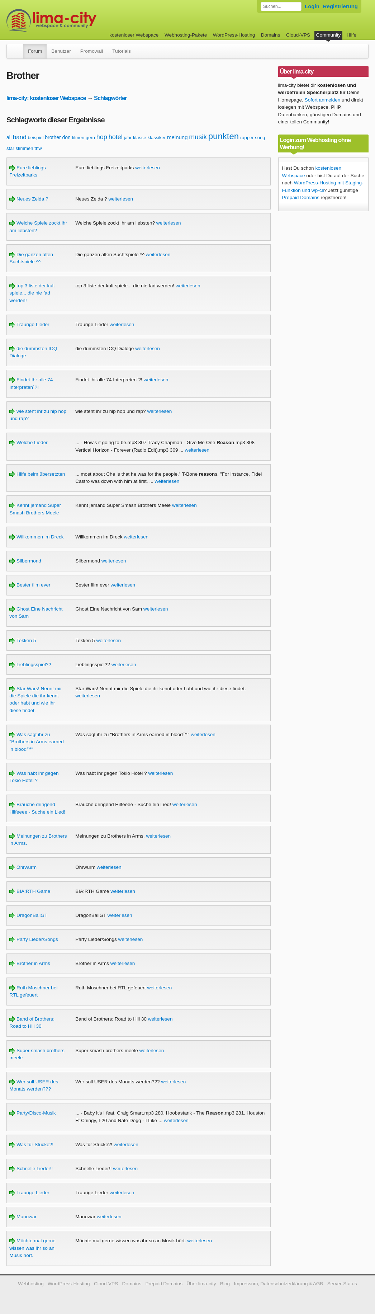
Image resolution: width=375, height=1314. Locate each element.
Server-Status (342, 1283)
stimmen (24, 148)
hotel (116, 137)
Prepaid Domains (300, 197)
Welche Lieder (28, 442)
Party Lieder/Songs (33, 939)
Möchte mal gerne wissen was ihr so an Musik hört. (32, 1248)
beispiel (35, 137)
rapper (247, 137)
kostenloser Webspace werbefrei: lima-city (78, 20)
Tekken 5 (22, 640)
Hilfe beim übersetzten (37, 474)
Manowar (23, 1216)
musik (198, 137)
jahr (128, 137)
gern (90, 137)
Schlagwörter (110, 98)
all (8, 137)
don (66, 137)
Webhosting (31, 1283)
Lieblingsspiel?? (30, 664)
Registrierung (340, 6)
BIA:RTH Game (29, 891)
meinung (177, 137)
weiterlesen (147, 167)
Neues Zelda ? (28, 199)
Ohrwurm (23, 867)
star (10, 148)
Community (328, 35)
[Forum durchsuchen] (281, 6)
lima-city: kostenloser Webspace (46, 98)
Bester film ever (29, 585)
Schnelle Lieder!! (31, 1168)
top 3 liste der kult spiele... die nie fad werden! (31, 293)
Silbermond (25, 561)
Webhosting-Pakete (186, 35)
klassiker (157, 137)
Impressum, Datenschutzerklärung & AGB (278, 1283)
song (260, 137)
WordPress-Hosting (234, 35)
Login (312, 6)
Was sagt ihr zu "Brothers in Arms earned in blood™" (36, 742)
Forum (35, 51)
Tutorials (121, 51)
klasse (139, 137)
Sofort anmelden (323, 100)
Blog (225, 1283)
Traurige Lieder (29, 324)
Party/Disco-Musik (32, 1113)
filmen (78, 137)
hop (101, 137)
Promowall (91, 51)
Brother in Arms (29, 963)
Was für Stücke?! (31, 1144)
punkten (223, 136)
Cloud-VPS (298, 35)
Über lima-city (201, 1283)
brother (53, 137)
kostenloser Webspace (133, 35)
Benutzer (61, 51)
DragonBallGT (28, 915)
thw (38, 148)
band (20, 137)
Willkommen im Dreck (36, 537)
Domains (270, 35)
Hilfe (351, 35)
